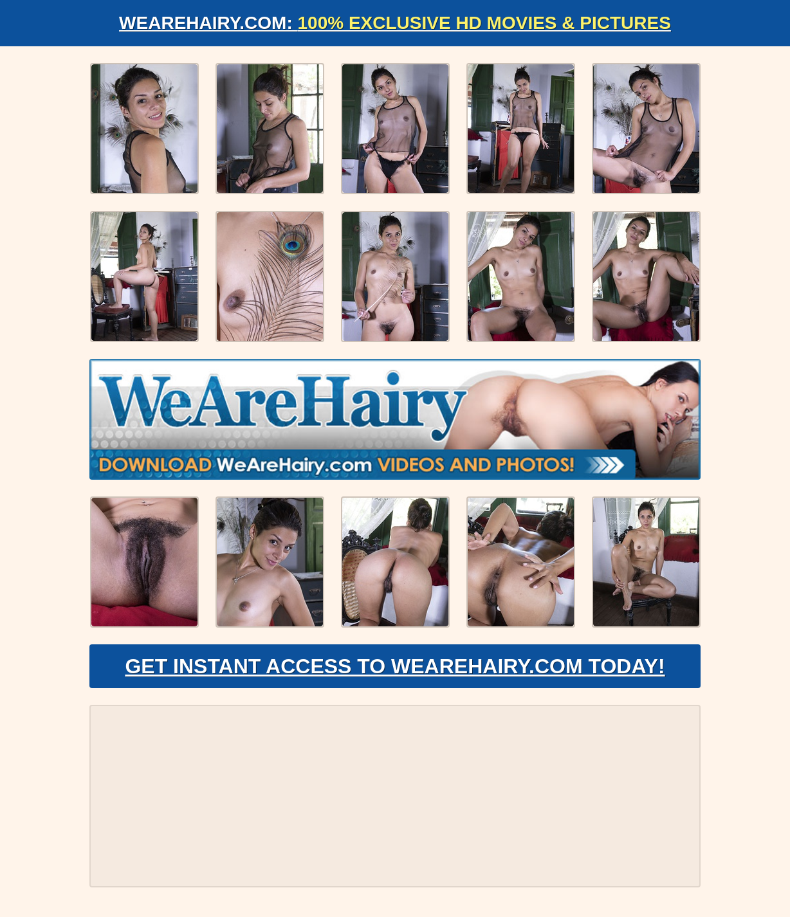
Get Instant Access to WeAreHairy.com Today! (395, 666)
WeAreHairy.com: (395, 23)
